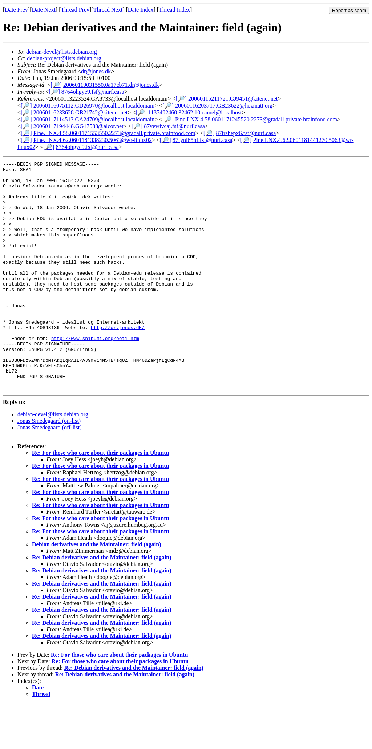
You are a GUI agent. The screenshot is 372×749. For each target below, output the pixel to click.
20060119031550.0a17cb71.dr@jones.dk (111, 85)
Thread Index (174, 10)
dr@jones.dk (96, 71)
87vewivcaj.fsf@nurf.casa (174, 126)
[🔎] (56, 85)
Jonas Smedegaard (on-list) (49, 466)
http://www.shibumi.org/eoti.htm (95, 374)
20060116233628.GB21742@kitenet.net (80, 112)
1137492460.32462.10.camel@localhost (195, 112)
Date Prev (16, 10)
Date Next (44, 10)
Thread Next (107, 10)
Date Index (141, 10)
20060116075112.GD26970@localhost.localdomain (94, 105)
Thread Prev (75, 10)
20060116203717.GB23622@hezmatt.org (223, 105)
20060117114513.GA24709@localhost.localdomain (94, 119)
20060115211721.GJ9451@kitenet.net (233, 99)
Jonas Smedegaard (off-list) (49, 473)
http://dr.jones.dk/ (118, 361)
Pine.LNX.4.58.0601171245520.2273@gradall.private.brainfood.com (256, 119)
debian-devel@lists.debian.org (61, 52)
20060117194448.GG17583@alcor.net (78, 126)
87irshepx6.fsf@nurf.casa (246, 133)
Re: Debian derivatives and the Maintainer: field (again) (101, 603)
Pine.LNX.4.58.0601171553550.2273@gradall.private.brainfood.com (114, 133)
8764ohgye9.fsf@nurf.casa (92, 92)
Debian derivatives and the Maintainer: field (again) (96, 590)
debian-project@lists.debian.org (64, 58)
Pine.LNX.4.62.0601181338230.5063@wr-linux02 (92, 140)
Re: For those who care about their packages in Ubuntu (100, 498)
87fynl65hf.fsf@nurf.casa (202, 140)
